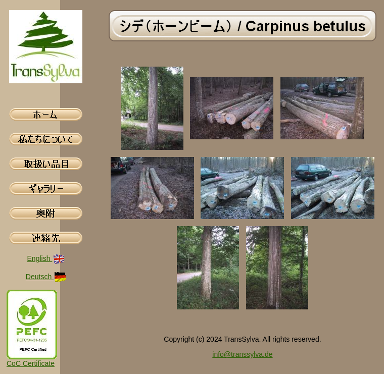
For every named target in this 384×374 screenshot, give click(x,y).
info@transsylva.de (242, 354)
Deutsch (46, 277)
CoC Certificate (31, 363)
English (46, 258)
